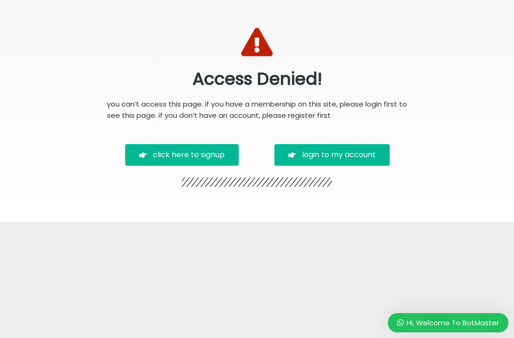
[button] (182, 155)
